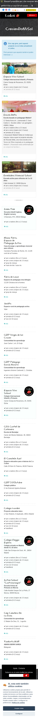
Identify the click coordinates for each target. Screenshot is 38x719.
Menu (32, 15)
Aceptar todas (19, 708)
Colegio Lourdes (12, 508)
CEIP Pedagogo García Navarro (12, 363)
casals (25, 6)
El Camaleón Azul (12, 458)
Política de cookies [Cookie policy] (18, 702)
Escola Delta (10, 115)
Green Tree (9, 209)
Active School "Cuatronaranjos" (12, 581)
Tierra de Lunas (11, 277)
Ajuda (15, 668)
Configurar (18, 713)
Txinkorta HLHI (11, 641)
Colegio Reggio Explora (11, 541)
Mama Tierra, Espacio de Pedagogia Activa (12, 240)
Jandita (7, 303)
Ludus (10, 15)
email (11, 675)
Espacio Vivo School (14, 76)
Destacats (19, 200)
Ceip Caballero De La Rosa (13, 614)
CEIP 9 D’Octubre (13, 482)
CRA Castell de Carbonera (12, 428)
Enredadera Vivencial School (17, 175)
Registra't (31, 10)
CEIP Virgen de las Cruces (13, 336)
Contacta (21, 668)
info (6, 96)
